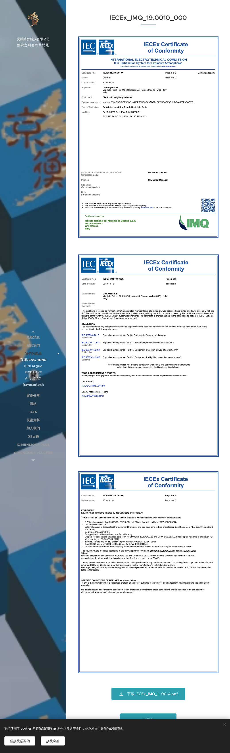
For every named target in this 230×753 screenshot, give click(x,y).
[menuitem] (33, 337)
